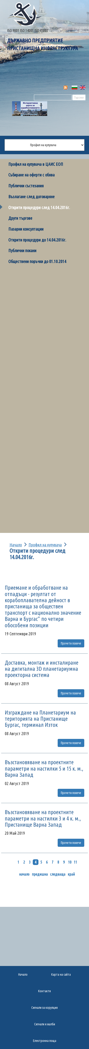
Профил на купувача (45, 544)
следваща (57, 874)
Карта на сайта (61, 974)
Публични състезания (26, 185)
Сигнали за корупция (44, 1007)
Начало (15, 544)
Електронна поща (44, 1041)
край (71, 874)
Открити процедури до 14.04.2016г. (37, 239)
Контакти (44, 991)
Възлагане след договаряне (31, 196)
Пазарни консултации (25, 229)
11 (75, 862)
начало (24, 874)
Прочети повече (71, 643)
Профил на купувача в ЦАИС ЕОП (35, 164)
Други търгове (20, 218)
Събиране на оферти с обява (31, 174)
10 (69, 862)
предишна (40, 874)
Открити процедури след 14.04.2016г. (39, 207)
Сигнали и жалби (44, 1024)
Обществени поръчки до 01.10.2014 (37, 261)
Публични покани (22, 250)
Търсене (79, 97)
